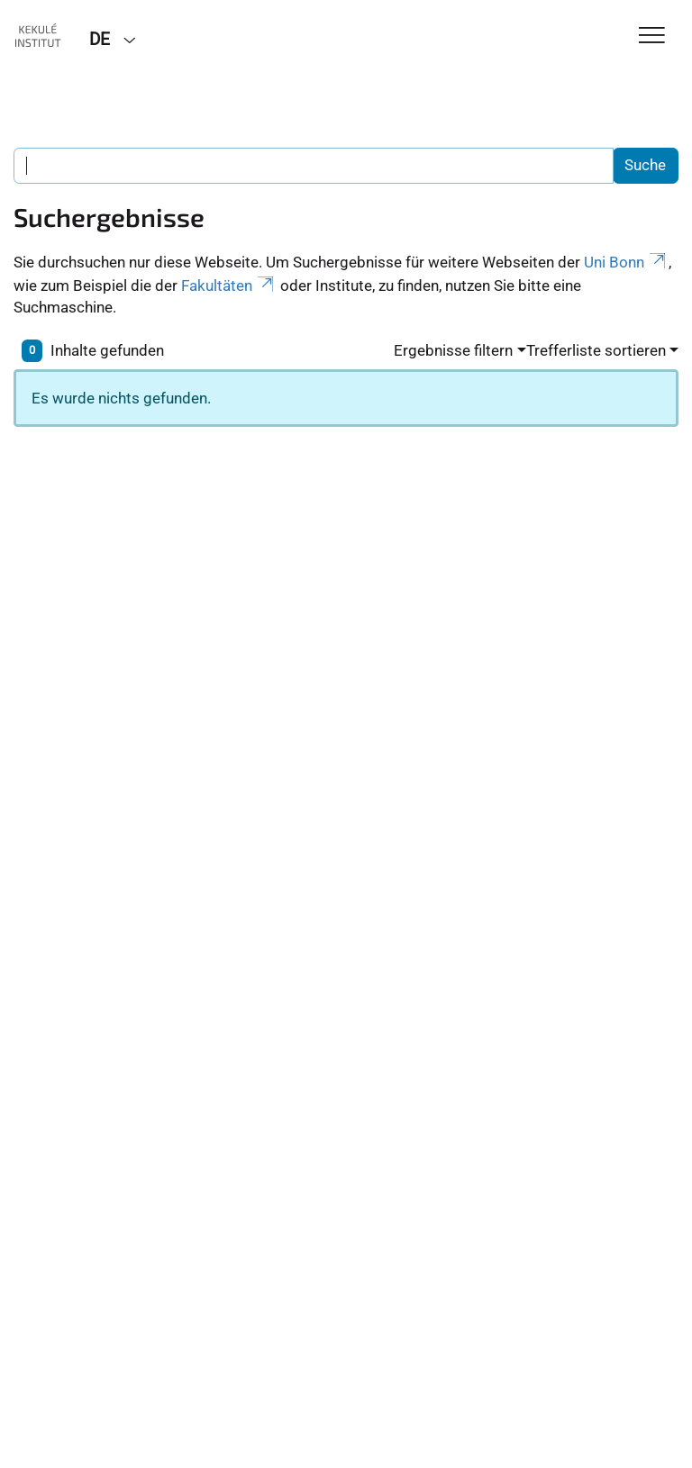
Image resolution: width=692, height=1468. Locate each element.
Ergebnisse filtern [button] (453, 350)
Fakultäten (229, 285)
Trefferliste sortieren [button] (596, 350)
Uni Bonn (626, 262)
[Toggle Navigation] (652, 36)
